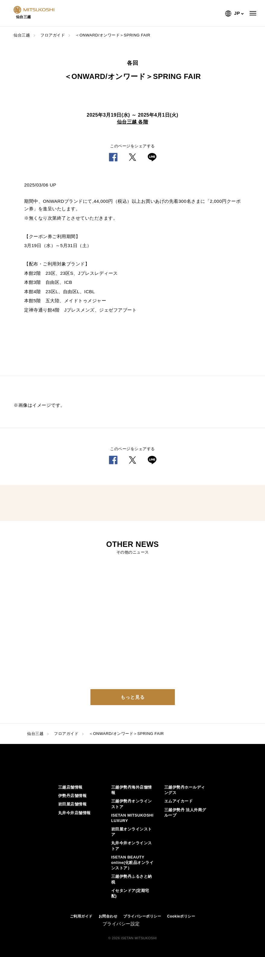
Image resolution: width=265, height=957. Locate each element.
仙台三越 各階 (132, 121)
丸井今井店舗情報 (74, 813)
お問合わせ (108, 916)
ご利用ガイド (81, 916)
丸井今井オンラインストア (131, 846)
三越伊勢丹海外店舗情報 (131, 790)
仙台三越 (22, 35)
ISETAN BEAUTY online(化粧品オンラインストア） (132, 862)
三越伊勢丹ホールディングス (184, 790)
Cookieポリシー (181, 916)
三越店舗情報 (70, 787)
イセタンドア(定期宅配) (130, 893)
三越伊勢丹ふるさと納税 (131, 879)
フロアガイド (52, 35)
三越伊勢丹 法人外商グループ (185, 812)
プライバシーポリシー (142, 916)
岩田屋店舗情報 (72, 804)
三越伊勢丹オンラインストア (131, 804)
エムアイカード (178, 801)
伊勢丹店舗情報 (72, 795)
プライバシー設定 (121, 923)
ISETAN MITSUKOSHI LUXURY (132, 818)
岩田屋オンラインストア (131, 832)
